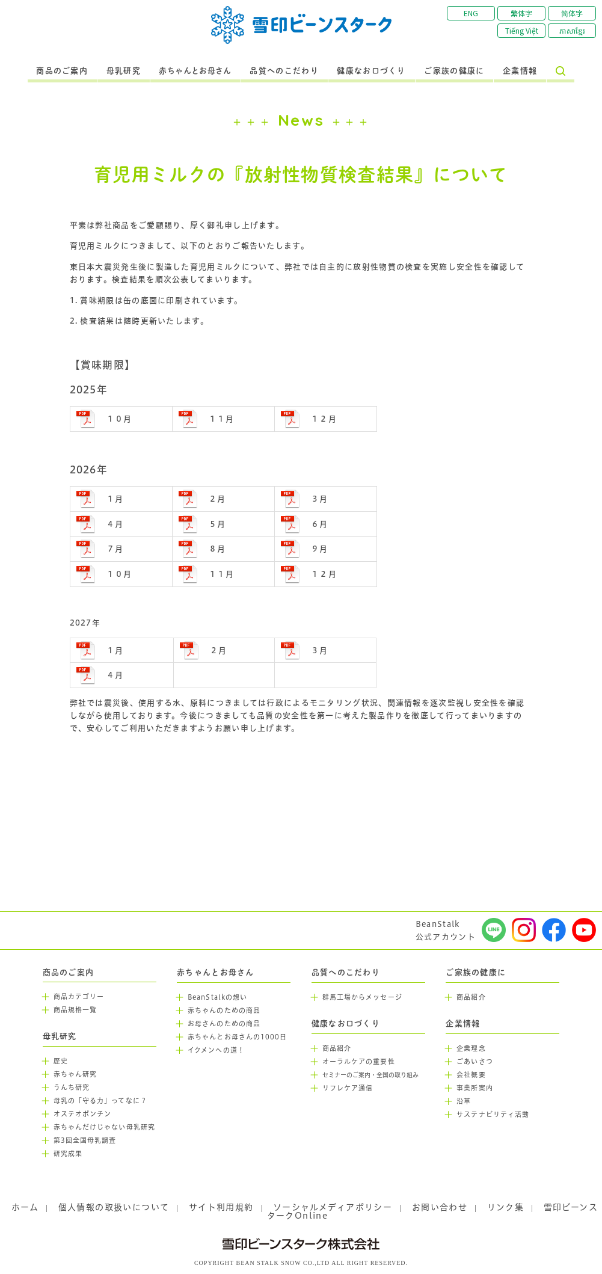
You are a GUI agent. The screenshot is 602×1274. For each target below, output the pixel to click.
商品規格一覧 (75, 1010)
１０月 (119, 418)
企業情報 (520, 71)
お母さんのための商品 (224, 1024)
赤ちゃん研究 (75, 1074)
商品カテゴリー (79, 996)
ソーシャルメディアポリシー (332, 1207)
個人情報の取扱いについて (114, 1207)
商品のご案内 (62, 71)
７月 (115, 548)
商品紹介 (336, 1048)
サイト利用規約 (221, 1207)
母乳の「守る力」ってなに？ (100, 1101)
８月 (217, 548)
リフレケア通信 (347, 1088)
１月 (115, 498)
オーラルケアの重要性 (358, 1061)
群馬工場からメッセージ (362, 997)
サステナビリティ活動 (492, 1114)
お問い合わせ (439, 1207)
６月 (319, 524)
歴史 (61, 1061)
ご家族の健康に (454, 71)
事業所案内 (474, 1088)
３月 (319, 498)
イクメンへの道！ (216, 1050)
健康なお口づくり (371, 71)
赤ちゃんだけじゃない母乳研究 (104, 1127)
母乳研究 (123, 71)
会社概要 (470, 1075)
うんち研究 (72, 1087)
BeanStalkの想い (217, 997)
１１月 (222, 418)
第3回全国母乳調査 (85, 1140)
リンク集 (505, 1207)
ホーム (24, 1207)
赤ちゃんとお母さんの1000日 (237, 1037)
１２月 (324, 418)
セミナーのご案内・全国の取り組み (370, 1075)
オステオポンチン (83, 1114)
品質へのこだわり (284, 71)
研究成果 (68, 1153)
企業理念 (470, 1048)
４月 (115, 524)
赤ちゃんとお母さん (195, 71)
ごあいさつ (474, 1061)
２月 (217, 498)
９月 (319, 548)
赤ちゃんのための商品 (224, 1010)
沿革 (463, 1101)
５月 (217, 524)
